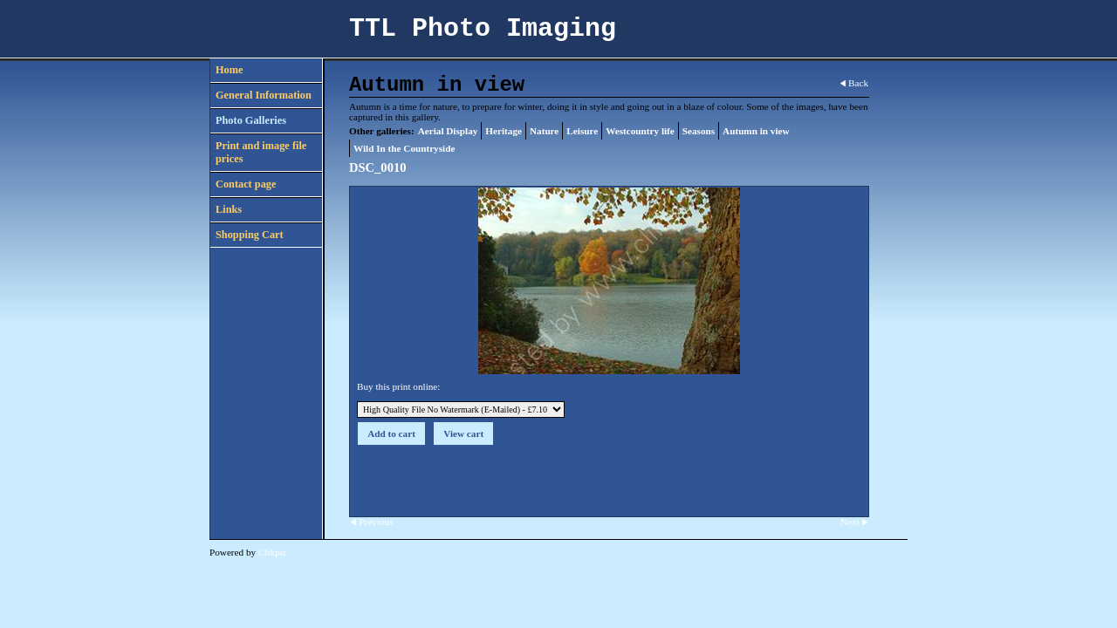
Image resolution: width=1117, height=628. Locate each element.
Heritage (503, 131)
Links (229, 209)
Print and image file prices (261, 152)
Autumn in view (756, 131)
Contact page (246, 184)
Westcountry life (640, 131)
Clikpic (272, 552)
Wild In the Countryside (404, 148)
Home (229, 70)
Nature (544, 131)
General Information (264, 95)
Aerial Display (448, 131)
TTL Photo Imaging (482, 29)
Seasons (698, 131)
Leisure (582, 131)
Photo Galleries (251, 120)
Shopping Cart (250, 235)
